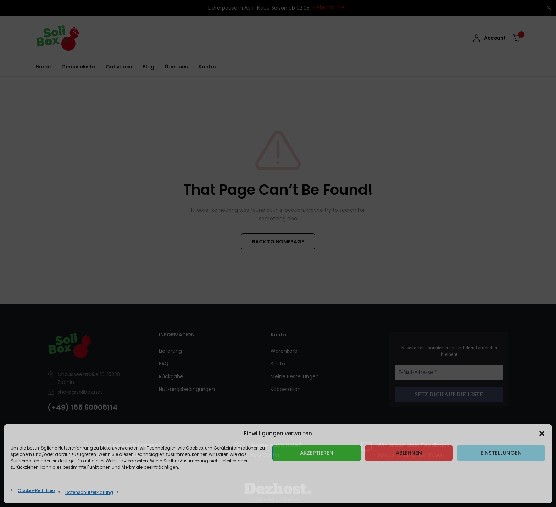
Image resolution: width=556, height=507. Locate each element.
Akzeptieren (316, 453)
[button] (541, 433)
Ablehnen (409, 453)
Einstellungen (501, 453)
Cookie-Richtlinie (36, 490)
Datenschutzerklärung (89, 492)
